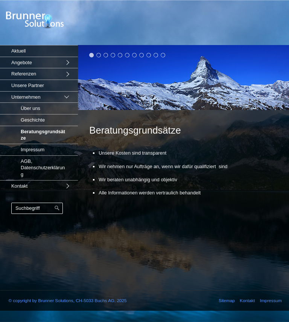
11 (163, 55)
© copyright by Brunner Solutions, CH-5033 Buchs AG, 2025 (68, 300)
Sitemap (227, 300)
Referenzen (23, 74)
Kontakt (19, 186)
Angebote (21, 62)
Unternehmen (26, 97)
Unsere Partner (27, 85)
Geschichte (33, 120)
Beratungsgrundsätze (43, 135)
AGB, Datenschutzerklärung (43, 167)
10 (156, 55)
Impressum (32, 149)
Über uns (30, 108)
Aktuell (18, 51)
